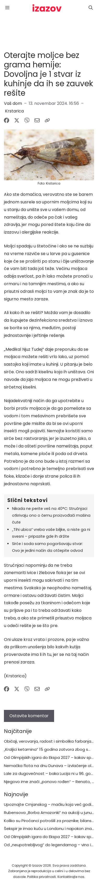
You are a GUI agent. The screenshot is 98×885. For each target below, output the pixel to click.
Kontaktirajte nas (70, 877)
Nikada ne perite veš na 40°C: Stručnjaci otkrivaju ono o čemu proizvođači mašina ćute (51, 515)
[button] (90, 8)
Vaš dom (13, 103)
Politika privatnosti (41, 877)
